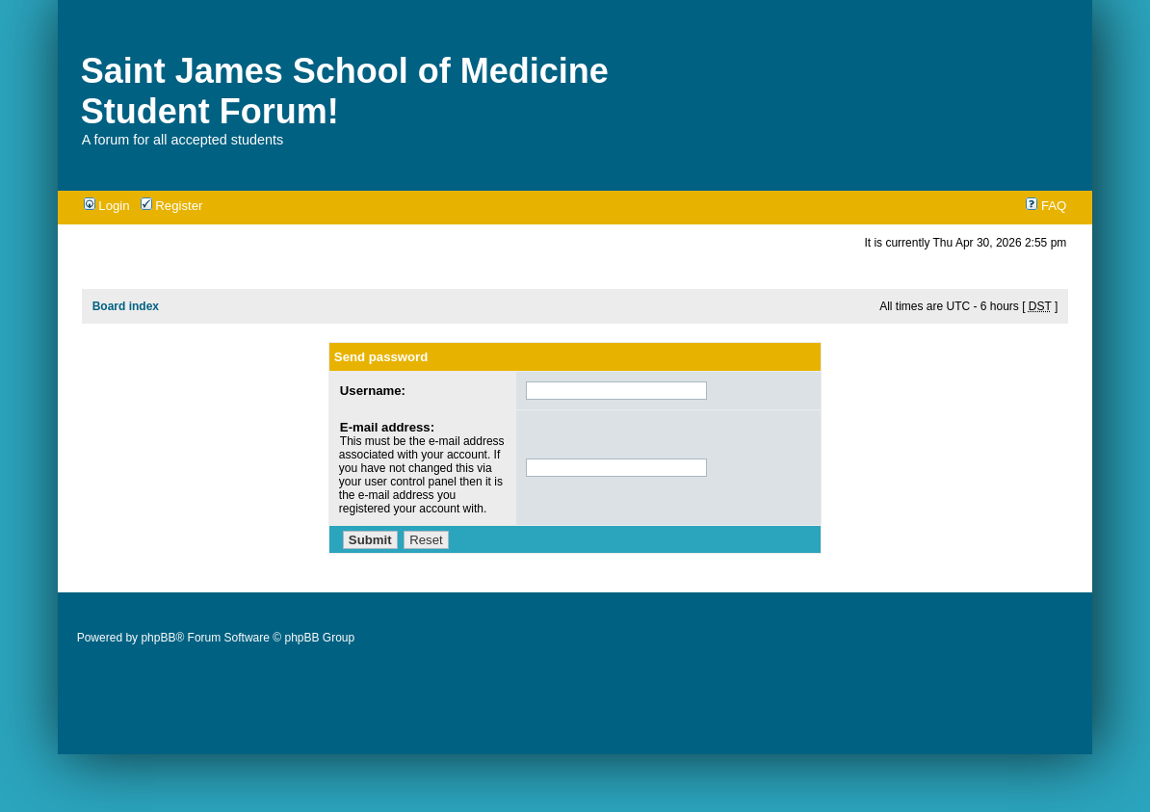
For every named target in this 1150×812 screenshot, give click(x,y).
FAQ (1046, 205)
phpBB (158, 637)
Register (172, 205)
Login (107, 205)
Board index (125, 306)
